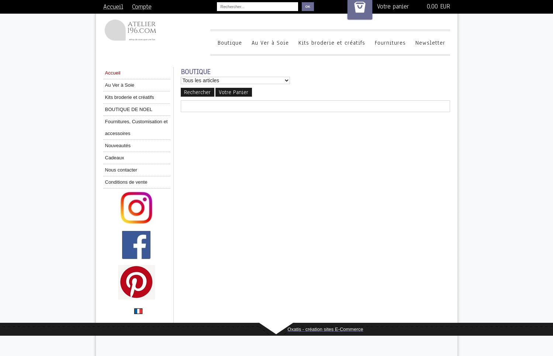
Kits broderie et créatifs (331, 42)
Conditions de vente (126, 182)
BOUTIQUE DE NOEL (129, 109)
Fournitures (390, 42)
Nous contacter (121, 170)
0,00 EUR (438, 6)
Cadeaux (114, 157)
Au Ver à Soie (270, 42)
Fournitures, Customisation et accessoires (136, 127)
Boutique (230, 42)
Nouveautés (118, 145)
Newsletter (430, 42)
